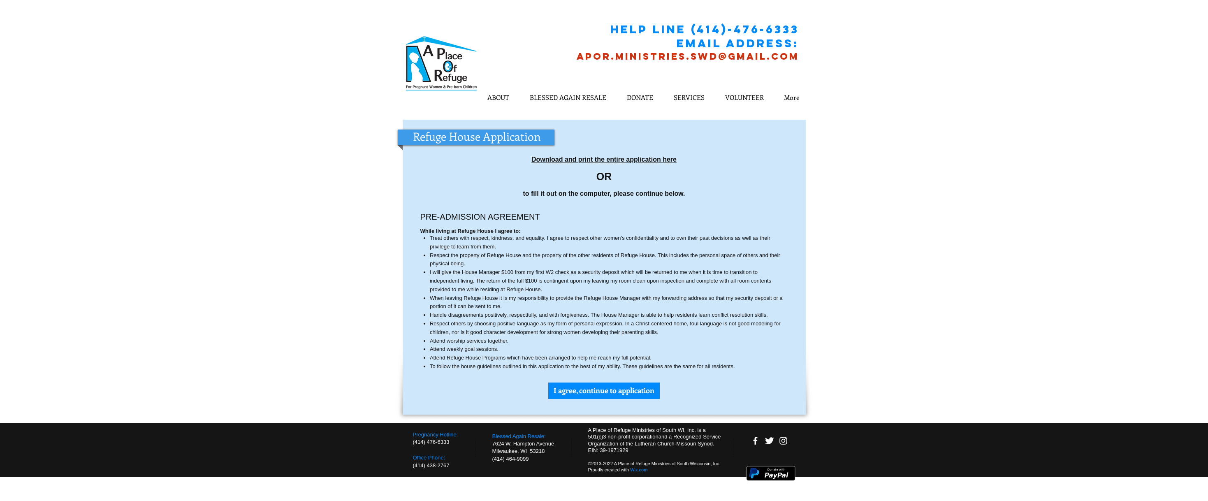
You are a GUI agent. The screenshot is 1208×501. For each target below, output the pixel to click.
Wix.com (638, 469)
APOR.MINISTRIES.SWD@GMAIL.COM (688, 56)
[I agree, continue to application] (604, 391)
